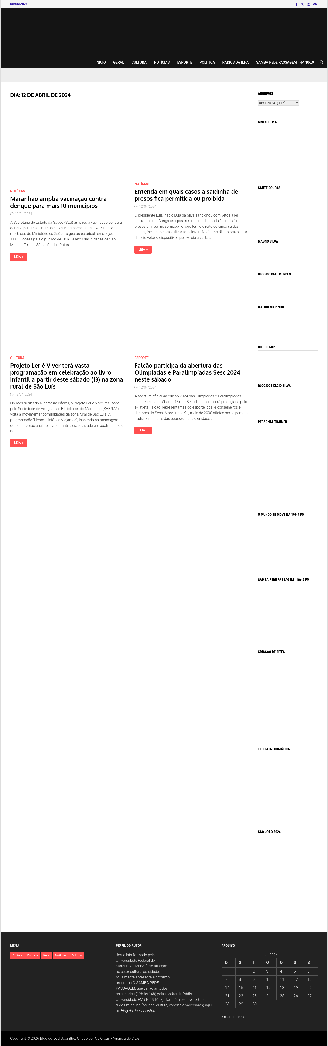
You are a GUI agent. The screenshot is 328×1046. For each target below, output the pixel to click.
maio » (238, 1016)
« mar (226, 1016)
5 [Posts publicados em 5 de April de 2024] (295, 971)
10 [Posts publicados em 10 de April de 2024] (268, 979)
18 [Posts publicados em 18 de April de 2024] (282, 987)
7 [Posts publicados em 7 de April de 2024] (226, 979)
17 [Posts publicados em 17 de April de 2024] (268, 987)
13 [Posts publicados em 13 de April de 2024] (310, 979)
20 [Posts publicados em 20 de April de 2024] (310, 987)
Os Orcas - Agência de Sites (117, 1038)
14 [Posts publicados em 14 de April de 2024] (227, 987)
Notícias (162, 62)
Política (207, 62)
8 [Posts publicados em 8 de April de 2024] (240, 979)
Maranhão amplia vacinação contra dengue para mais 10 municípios (58, 202)
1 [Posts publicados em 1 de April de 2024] (240, 971)
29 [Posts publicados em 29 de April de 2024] (241, 1004)
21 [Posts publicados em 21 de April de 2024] (227, 996)
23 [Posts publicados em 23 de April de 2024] (255, 996)
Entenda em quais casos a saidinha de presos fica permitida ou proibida (186, 195)
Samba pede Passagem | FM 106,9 (285, 62)
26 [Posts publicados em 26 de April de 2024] (296, 996)
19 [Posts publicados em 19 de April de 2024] (296, 987)
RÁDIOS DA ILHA (235, 62)
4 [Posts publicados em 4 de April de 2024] (281, 971)
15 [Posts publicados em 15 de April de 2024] (241, 987)
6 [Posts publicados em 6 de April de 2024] (309, 971)
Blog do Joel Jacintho (138, 1011)
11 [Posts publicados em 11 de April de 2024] (282, 979)
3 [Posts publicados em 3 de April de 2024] (267, 971)
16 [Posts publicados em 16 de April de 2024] (255, 987)
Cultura (139, 62)
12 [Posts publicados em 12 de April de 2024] (296, 979)
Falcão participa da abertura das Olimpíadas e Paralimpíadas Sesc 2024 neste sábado (187, 372)
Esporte (184, 62)
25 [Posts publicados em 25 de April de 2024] (282, 996)
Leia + (20, 257)
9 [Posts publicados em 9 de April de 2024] (254, 979)
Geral (118, 62)
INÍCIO (101, 62)
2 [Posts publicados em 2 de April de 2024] (254, 971)
